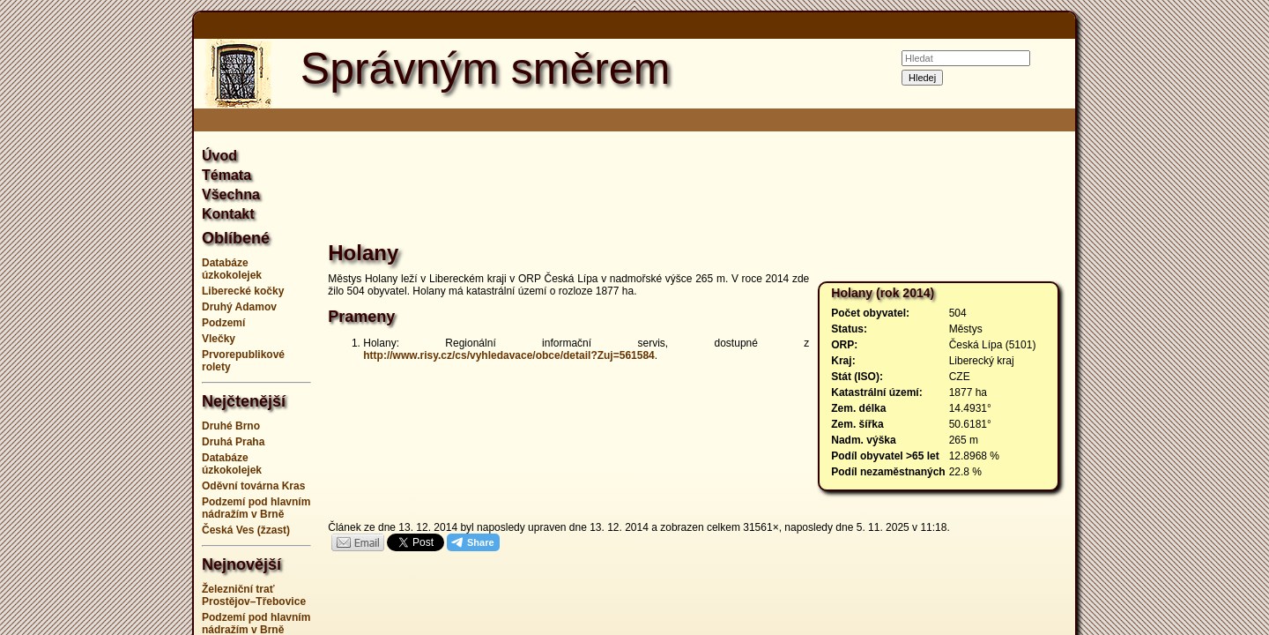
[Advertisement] (105, 317)
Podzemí (223, 323)
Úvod (219, 155)
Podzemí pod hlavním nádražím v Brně (256, 508)
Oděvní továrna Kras (253, 486)
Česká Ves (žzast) (246, 530)
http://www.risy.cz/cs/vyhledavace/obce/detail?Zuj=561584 (508, 355)
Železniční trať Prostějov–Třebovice (254, 595)
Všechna (231, 194)
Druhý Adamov (239, 307)
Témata (226, 175)
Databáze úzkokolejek (232, 269)
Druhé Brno (231, 426)
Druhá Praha (233, 442)
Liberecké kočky (243, 291)
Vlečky (218, 338)
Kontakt (228, 213)
